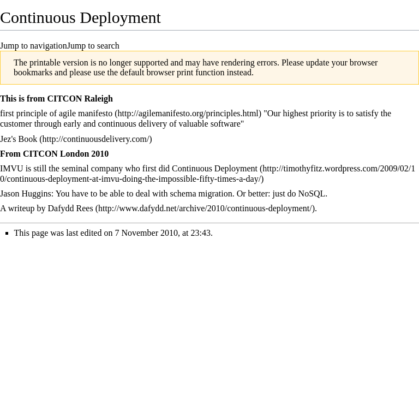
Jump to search (93, 45)
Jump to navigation (33, 45)
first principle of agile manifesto (56, 113)
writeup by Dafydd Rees (50, 208)
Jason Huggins (25, 193)
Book (28, 139)
